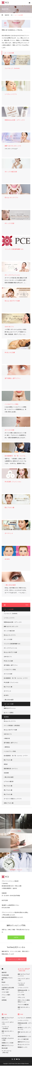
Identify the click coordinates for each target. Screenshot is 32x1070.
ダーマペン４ (7, 691)
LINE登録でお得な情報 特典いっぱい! (8, 988)
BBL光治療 (5, 1048)
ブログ (3, 997)
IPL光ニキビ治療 (8, 661)
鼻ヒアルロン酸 (8, 794)
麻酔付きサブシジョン (10, 708)
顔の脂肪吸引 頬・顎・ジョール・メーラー (16, 678)
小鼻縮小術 (7, 738)
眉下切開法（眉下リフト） (11, 665)
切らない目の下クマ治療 (10, 652)
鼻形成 (5, 764)
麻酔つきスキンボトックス (11, 626)
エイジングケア (24, 969)
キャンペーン (5, 985)
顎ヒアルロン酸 (8, 785)
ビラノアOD (21, 994)
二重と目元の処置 (8, 699)
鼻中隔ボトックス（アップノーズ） (24, 1028)
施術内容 (4, 972)
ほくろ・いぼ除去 (8, 712)
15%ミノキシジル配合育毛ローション (24, 1001)
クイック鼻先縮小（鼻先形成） (12, 725)
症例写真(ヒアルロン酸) (7, 978)
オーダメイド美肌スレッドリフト (13, 798)
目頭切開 (6, 773)
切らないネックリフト (10, 635)
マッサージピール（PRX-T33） (6, 1051)
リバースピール (6, 1035)
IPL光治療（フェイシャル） (11, 682)
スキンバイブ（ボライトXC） (24, 979)
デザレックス (21, 997)
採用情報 (4, 1000)
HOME (2, 969)
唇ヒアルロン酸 (8, 790)
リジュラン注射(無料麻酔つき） (12, 643)
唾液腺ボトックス (22, 1047)
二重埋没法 (7, 747)
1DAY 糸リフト (8, 656)
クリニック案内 (6, 994)
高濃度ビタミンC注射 (7, 1042)
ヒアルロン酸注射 (8, 781)
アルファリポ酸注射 (23, 1004)
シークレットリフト (9, 618)
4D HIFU (6, 695)
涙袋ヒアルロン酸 (8, 803)
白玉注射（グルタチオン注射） (8, 1039)
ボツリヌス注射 (8, 673)
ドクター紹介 (5, 992)
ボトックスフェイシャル (10, 648)
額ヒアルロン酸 (8, 686)
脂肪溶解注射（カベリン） (11, 768)
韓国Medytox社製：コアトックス (13, 622)
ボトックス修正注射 (9, 630)
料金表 (3, 982)
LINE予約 (16, 937)
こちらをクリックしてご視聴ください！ (16, 959)
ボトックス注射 (8, 639)
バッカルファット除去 (10, 669)
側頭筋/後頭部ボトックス (24, 1036)
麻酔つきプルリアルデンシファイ (24, 975)
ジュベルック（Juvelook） (11, 613)
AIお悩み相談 (5, 975)
